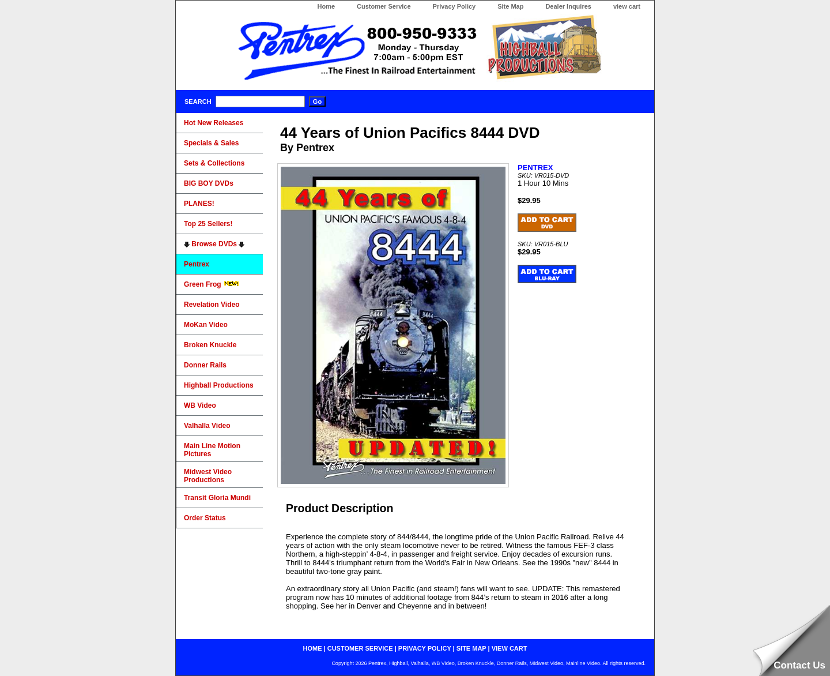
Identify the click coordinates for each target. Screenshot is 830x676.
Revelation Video (211, 305)
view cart (626, 6)
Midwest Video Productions (208, 476)
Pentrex (196, 264)
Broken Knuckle (210, 345)
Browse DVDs (214, 244)
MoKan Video (206, 325)
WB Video (200, 405)
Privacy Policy (454, 6)
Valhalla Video (207, 426)
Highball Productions (219, 385)
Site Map (510, 6)
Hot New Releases (213, 123)
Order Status (205, 518)
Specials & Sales (211, 143)
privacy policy (424, 648)
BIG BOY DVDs (208, 183)
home (312, 648)
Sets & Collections (214, 163)
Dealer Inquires (568, 6)
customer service (360, 648)
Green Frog (211, 284)
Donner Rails (205, 365)
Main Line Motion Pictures (212, 450)
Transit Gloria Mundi (217, 498)
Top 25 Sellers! (208, 224)
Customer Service (384, 6)
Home (326, 6)
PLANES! (199, 204)
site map (471, 648)
